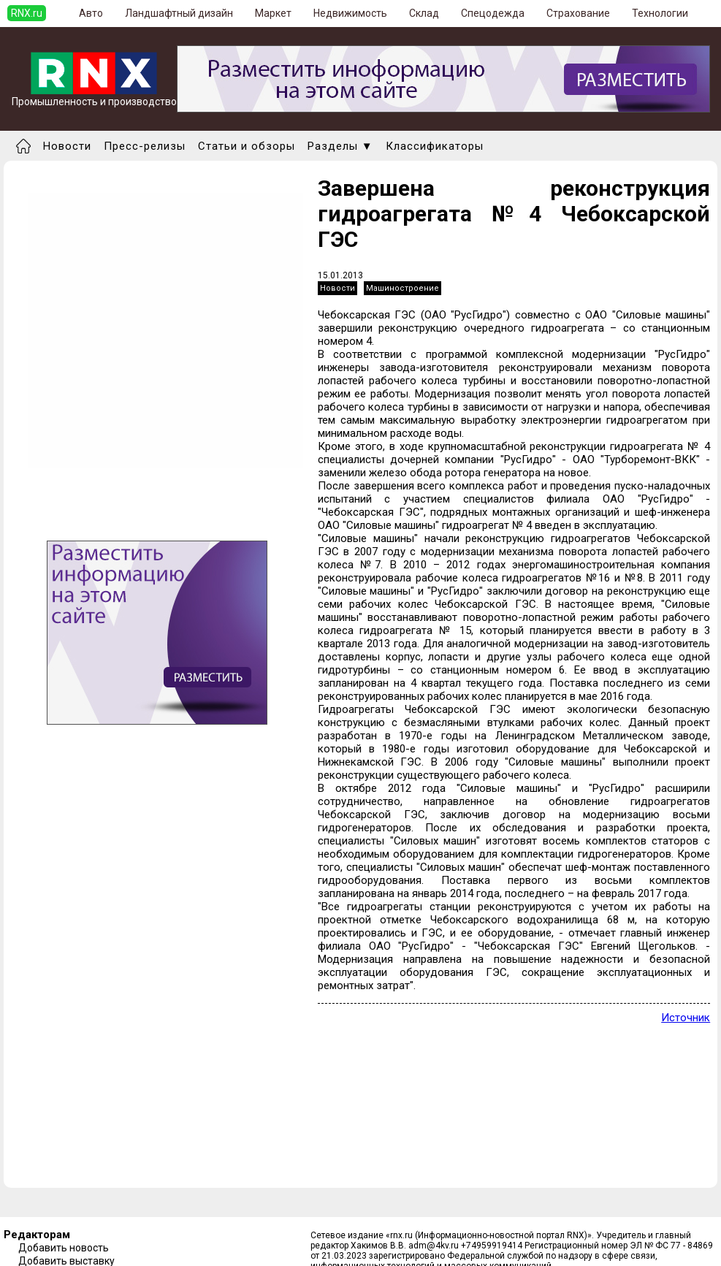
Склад (424, 13)
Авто (91, 13)
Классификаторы (435, 146)
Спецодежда (492, 13)
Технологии (660, 13)
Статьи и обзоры (246, 146)
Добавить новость (63, 1248)
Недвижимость (350, 13)
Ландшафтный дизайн (179, 13)
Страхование (578, 13)
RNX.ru (26, 13)
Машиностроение (402, 288)
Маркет (273, 13)
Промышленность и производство (94, 96)
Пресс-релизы (145, 146)
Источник (685, 1017)
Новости (67, 146)
